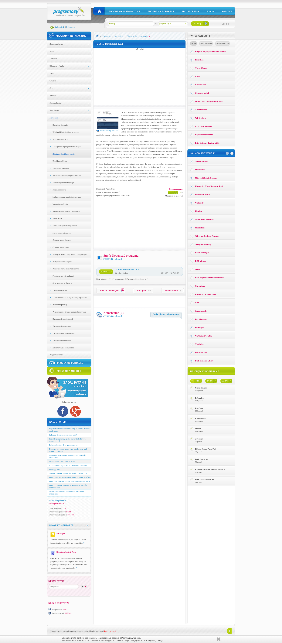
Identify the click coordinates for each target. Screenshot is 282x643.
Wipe (197, 269)
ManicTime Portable (204, 219)
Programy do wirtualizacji (63, 276)
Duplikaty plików (60, 161)
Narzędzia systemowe (62, 233)
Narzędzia (53, 118)
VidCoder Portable (203, 336)
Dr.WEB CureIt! (202, 194)
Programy (107, 36)
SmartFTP (200, 169)
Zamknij (218, 639)
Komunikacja (55, 103)
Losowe (193, 43)
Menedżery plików (60, 204)
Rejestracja (70, 27)
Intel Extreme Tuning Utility (207, 143)
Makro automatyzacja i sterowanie (67, 197)
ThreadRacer (201, 68)
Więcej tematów (56, 503)
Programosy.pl (56, 631)
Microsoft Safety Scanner (206, 178)
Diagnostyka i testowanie (64, 154)
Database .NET (202, 352)
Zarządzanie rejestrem (62, 326)
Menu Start (57, 218)
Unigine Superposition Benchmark (210, 51)
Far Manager (201, 319)
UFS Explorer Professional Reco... (210, 277)
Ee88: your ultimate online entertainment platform (70, 477)
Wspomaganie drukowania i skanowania (69, 312)
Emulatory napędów (61, 168)
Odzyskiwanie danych (62, 240)
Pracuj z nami (110, 631)
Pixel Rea (199, 60)
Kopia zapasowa (59, 190)
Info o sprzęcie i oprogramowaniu (67, 175)
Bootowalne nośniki (61, 139)
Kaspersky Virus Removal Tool (209, 186)
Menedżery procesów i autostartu (66, 211)
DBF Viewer (200, 261)
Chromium (200, 286)
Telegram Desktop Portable (207, 236)
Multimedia (54, 110)
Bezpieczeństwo (56, 44)
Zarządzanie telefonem (62, 340)
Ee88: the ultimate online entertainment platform (69, 481)
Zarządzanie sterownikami (63, 333)
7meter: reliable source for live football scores (68, 473)
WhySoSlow (200, 118)
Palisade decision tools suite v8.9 (63, 435)
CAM (197, 76)
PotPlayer (199, 327)
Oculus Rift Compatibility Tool (209, 101)
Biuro (51, 51)
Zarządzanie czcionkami (63, 319)
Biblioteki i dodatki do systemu (66, 132)
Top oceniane (206, 43)
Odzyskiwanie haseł (61, 247)
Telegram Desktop (203, 244)
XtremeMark (201, 109)
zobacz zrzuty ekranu (106, 130)
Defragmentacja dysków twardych (67, 146)
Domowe (53, 58)
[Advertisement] (139, 76)
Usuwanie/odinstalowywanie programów (70, 297)
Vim (197, 302)
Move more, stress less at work (62, 461)
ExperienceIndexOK (204, 134)
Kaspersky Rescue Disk (205, 294)
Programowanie (56, 355)
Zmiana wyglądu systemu (63, 348)
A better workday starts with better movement (68, 465)
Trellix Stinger (201, 161)
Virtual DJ (200, 203)
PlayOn (198, 211)
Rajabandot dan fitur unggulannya (63, 445)
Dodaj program (96, 631)
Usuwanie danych (60, 290)
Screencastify (201, 311)
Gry (51, 88)
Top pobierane (222, 43)
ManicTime (200, 228)
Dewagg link (54, 469)
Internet (52, 95)
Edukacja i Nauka (56, 66)
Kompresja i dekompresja (63, 182)
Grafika (52, 81)
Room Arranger (202, 252)
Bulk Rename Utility (204, 361)
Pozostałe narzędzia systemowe (66, 269)
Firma (51, 73)
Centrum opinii (202, 93)
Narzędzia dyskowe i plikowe (65, 225)
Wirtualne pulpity (60, 304)
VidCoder (199, 344)
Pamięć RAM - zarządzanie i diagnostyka (70, 254)
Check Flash (200, 85)
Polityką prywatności (130, 638)
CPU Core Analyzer (204, 126)
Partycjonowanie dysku (62, 261)
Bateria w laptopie (60, 125)
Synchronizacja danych (62, 283)
